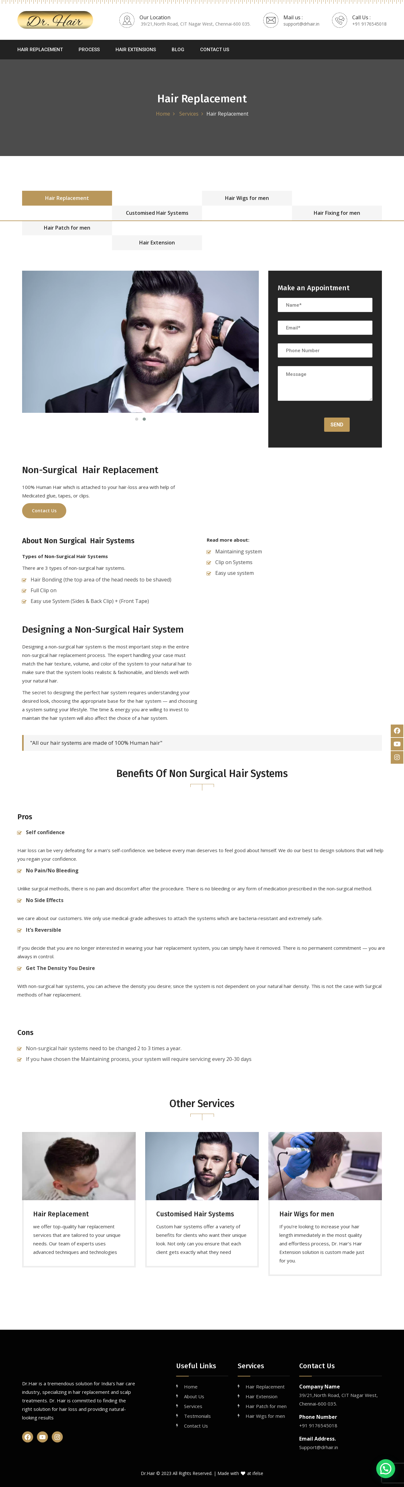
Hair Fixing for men (337, 212)
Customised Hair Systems (157, 212)
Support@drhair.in (318, 1447)
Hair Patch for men (67, 227)
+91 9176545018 (369, 24)
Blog (178, 49)
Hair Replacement (67, 198)
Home (163, 113)
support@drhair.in (301, 24)
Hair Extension (157, 242)
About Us (194, 1396)
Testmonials (197, 1416)
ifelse (257, 1473)
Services (188, 113)
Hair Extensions (136, 49)
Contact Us (214, 49)
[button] (385, 1468)
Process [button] (89, 49)
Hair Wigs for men (247, 198)
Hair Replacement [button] (40, 49)
